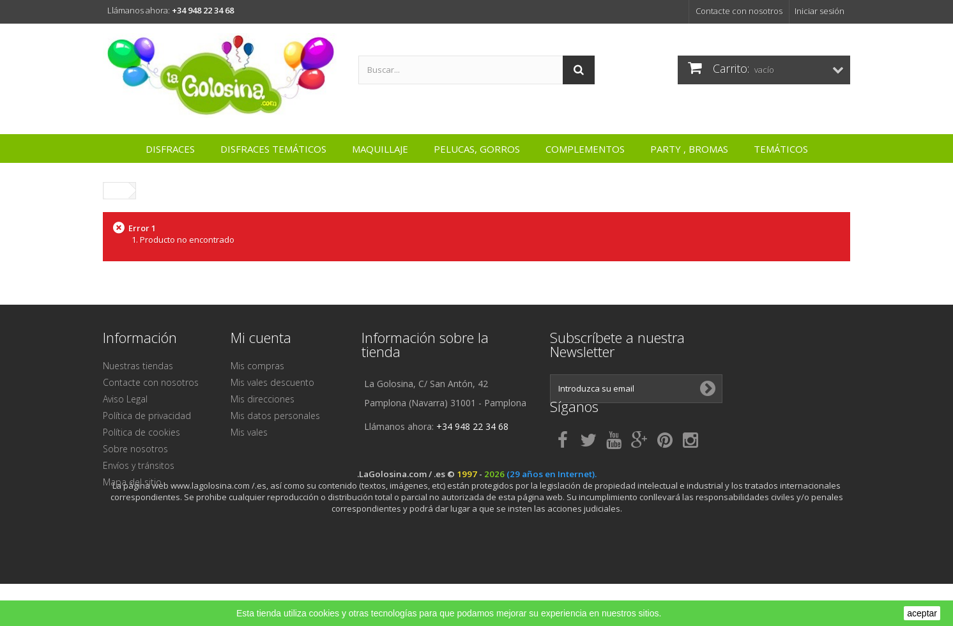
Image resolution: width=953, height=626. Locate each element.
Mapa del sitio (132, 482)
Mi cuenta (261, 337)
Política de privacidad (147, 415)
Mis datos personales (275, 415)
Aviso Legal (125, 399)
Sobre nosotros (135, 449)
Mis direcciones (262, 399)
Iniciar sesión (819, 11)
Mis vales (249, 432)
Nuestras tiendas (138, 366)
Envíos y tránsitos (138, 465)
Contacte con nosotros (739, 11)
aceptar (922, 613)
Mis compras (257, 366)
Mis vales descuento (272, 382)
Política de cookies (141, 432)
